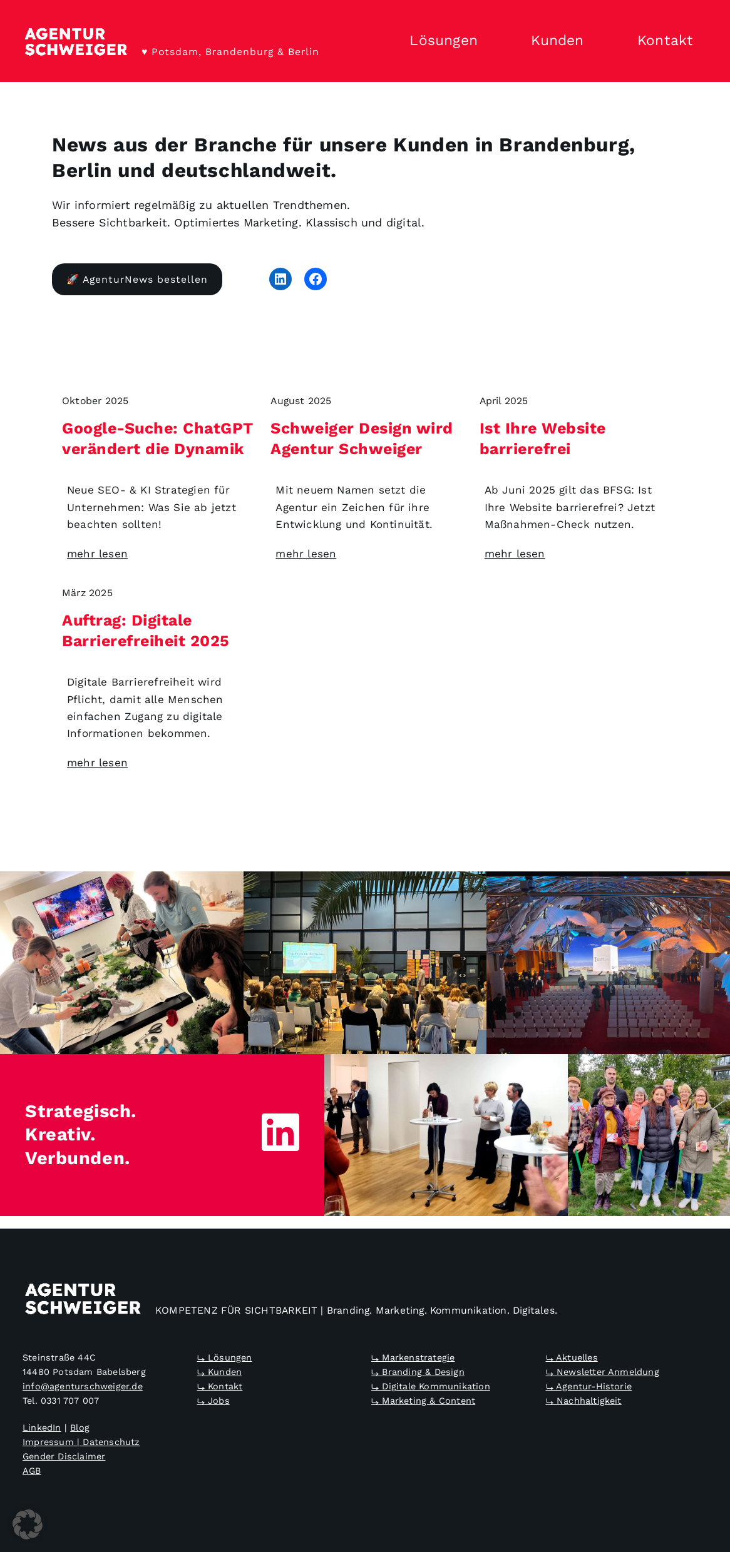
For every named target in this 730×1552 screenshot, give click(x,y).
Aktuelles (577, 1357)
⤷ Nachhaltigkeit (584, 1401)
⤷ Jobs (213, 1401)
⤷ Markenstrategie (413, 1357)
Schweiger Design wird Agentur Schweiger (361, 438)
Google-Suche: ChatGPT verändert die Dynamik (158, 438)
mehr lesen (97, 553)
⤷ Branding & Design (418, 1372)
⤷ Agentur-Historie (589, 1386)
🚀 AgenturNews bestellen (137, 279)
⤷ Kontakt (220, 1386)
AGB (32, 1471)
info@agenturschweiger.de (83, 1386)
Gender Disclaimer (64, 1457)
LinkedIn (42, 1428)
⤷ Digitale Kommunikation (430, 1386)
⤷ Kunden (219, 1372)
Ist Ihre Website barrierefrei (543, 438)
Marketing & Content (428, 1401)
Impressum (48, 1443)
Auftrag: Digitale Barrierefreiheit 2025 (146, 630)
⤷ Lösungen (224, 1357)
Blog (80, 1428)
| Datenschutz (107, 1443)
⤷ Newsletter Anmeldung (602, 1372)
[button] (27, 1524)
